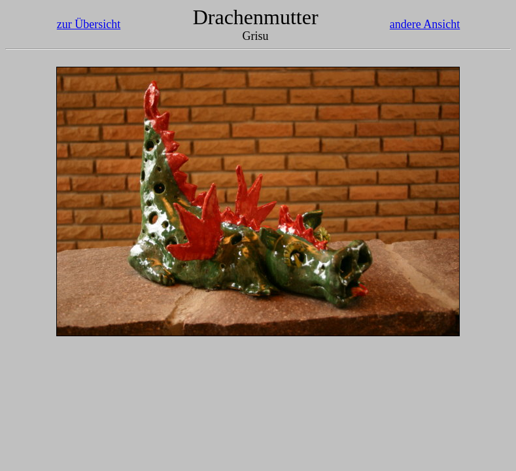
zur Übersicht (88, 24)
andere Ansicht (425, 24)
